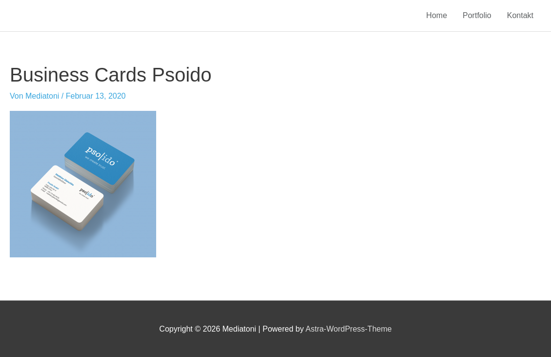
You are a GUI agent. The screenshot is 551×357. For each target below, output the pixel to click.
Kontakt (520, 15)
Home (436, 15)
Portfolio (477, 15)
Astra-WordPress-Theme (349, 329)
